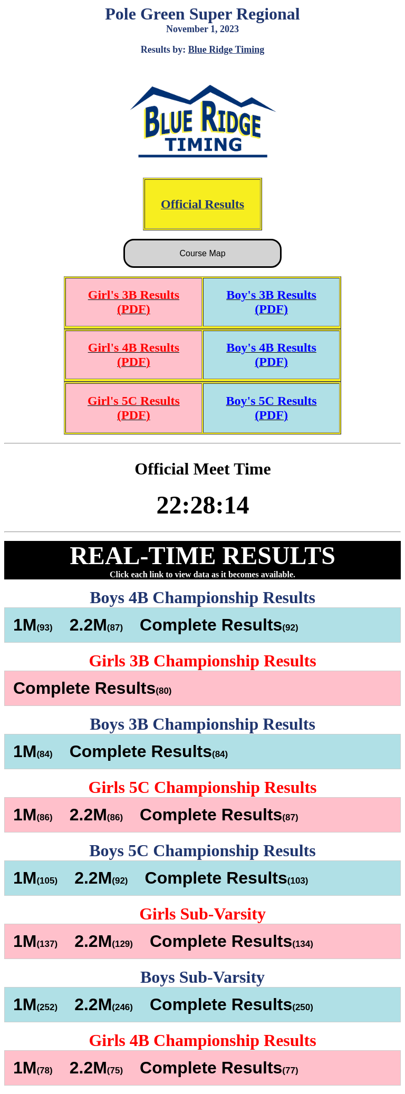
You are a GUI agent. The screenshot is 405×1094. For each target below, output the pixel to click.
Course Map (202, 253)
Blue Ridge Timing (226, 49)
